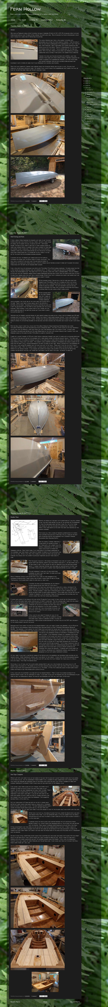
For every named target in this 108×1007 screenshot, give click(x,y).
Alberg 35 (33, 20)
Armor (13, 30)
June (88, 109)
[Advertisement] (45, 218)
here (41, 780)
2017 (86, 88)
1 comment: (34, 201)
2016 (86, 124)
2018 (86, 85)
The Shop (22, 20)
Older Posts (75, 1002)
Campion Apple (47, 20)
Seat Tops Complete (17, 774)
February (89, 118)
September (90, 92)
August (89, 94)
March (89, 116)
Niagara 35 (61, 20)
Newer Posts (15, 1002)
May (88, 112)
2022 (87, 83)
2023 (87, 81)
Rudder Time (15, 517)
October (89, 90)
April (88, 114)
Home (13, 20)
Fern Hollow (25, 8)
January (89, 121)
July (88, 107)
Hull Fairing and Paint (17, 237)
